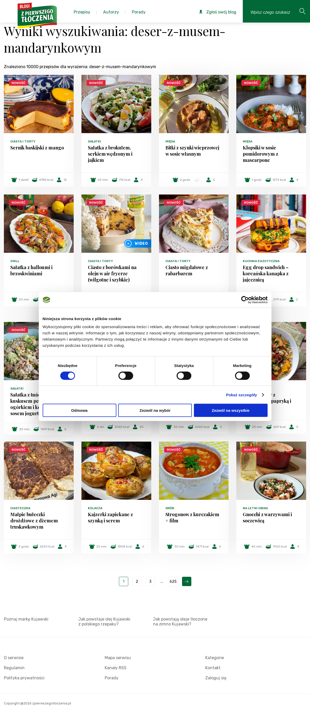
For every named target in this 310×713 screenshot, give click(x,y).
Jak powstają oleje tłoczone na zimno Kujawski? (180, 621)
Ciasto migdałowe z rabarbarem (186, 270)
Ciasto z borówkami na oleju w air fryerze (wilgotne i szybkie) (112, 273)
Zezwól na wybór (154, 410)
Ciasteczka (20, 508)
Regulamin (14, 667)
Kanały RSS (115, 667)
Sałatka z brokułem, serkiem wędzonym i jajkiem (110, 154)
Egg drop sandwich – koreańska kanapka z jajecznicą (266, 273)
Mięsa (170, 141)
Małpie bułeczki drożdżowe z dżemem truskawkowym (34, 520)
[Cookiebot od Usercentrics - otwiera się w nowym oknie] (245, 300)
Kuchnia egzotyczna (261, 261)
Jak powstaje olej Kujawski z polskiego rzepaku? (104, 621)
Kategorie (214, 657)
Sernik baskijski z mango (37, 148)
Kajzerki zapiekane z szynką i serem (110, 517)
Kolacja (95, 508)
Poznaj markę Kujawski (26, 619)
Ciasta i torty (22, 141)
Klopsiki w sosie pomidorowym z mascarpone (260, 154)
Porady (111, 677)
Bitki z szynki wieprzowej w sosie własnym (192, 151)
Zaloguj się (215, 677)
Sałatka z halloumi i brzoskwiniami (31, 270)
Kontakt (213, 667)
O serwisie (14, 657)
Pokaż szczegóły (241, 394)
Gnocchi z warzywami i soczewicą (267, 517)
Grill (14, 261)
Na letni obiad (255, 508)
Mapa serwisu (118, 657)
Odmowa (79, 410)
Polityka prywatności (24, 677)
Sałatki (94, 141)
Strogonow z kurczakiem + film (192, 517)
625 (173, 581)
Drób (169, 508)
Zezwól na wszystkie (230, 410)
